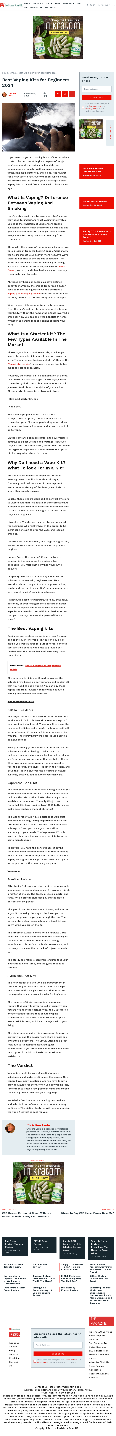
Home (5, 73)
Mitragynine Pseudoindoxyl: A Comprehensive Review (42, 1291)
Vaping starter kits (19, 364)
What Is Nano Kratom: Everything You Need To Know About (99, 1247)
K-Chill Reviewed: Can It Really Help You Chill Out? (71, 1279)
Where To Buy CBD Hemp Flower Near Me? (87, 1213)
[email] (96, 89)
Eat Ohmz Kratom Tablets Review (92, 170)
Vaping (13, 73)
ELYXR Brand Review (94, 201)
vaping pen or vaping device (24, 293)
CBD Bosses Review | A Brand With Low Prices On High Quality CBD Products (26, 1214)
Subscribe (96, 97)
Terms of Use (95, 106)
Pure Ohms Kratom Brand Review (14, 1289)
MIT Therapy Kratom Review (69, 1289)
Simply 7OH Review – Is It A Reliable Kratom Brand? (96, 234)
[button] (113, 5)
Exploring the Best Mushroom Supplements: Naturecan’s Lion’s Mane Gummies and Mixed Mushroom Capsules (101, 1295)
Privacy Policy (91, 108)
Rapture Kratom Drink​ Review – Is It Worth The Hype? (43, 1279)
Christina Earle (12, 94)
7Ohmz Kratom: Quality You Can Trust (99, 1279)
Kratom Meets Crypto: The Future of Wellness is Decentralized (15, 1280)
